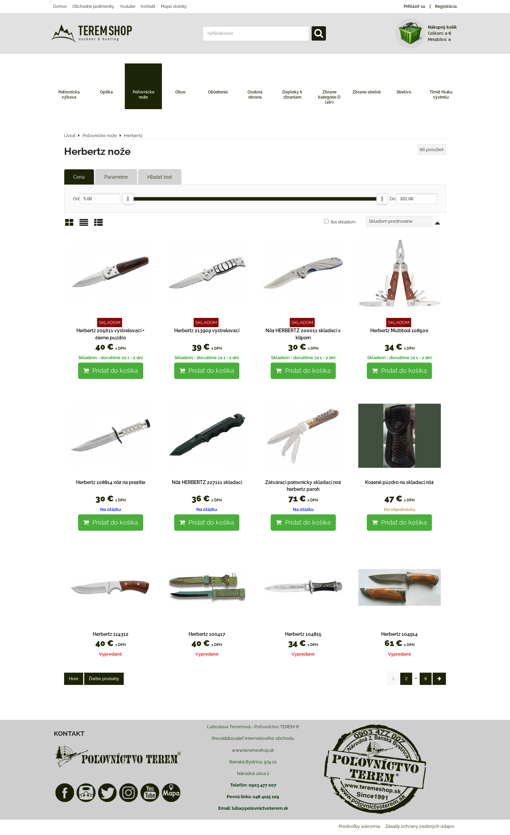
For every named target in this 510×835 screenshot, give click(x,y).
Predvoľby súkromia (359, 826)
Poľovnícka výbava (69, 95)
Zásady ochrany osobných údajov (419, 826)
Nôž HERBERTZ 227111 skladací (207, 482)
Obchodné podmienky (93, 6)
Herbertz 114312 (111, 634)
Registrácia (446, 6)
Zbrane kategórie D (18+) (329, 97)
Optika (106, 92)
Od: (96, 198)
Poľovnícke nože (143, 95)
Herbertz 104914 (399, 634)
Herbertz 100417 (207, 634)
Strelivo (403, 92)
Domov (60, 6)
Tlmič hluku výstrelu (441, 95)
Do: (413, 198)
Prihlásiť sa (414, 6)
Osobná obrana (254, 95)
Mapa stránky (174, 6)
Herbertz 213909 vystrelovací (206, 330)
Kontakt (148, 6)
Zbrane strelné (366, 92)
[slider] (128, 198)
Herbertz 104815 (303, 634)
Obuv (180, 92)
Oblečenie (218, 92)
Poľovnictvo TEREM (274, 726)
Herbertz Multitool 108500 (399, 330)
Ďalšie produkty (104, 678)
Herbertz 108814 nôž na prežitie (110, 482)
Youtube (127, 6)
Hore (73, 678)
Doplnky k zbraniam (292, 95)
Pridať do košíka (110, 370)
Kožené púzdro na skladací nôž (399, 482)
